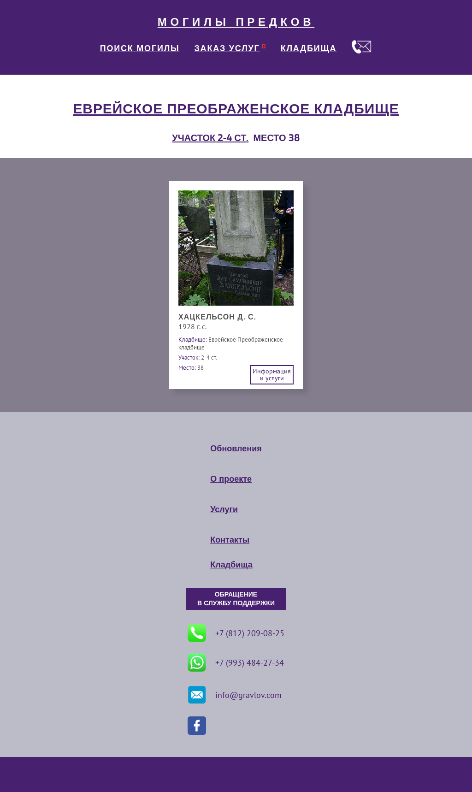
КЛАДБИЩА (309, 48)
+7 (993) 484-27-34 (236, 662)
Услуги (224, 509)
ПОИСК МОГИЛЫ (140, 48)
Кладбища (231, 564)
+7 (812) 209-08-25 (236, 633)
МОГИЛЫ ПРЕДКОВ (236, 22)
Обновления (235, 448)
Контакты (229, 539)
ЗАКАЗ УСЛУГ (227, 48)
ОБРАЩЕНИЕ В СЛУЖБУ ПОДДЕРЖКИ (236, 599)
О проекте (231, 479)
